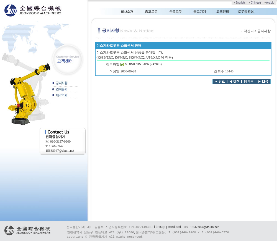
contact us (178, 227)
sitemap (158, 227)
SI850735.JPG (137, 64)
